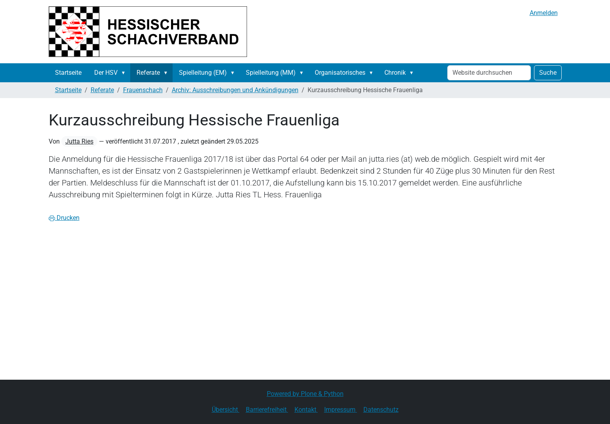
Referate (148, 72)
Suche (548, 72)
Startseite (68, 72)
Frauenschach (143, 90)
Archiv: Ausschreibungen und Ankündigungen (235, 90)
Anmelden (544, 13)
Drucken (64, 217)
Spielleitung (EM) (203, 72)
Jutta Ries (79, 141)
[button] (125, 72)
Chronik (395, 72)
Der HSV (106, 72)
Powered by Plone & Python (305, 394)
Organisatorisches (340, 72)
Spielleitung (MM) (271, 72)
